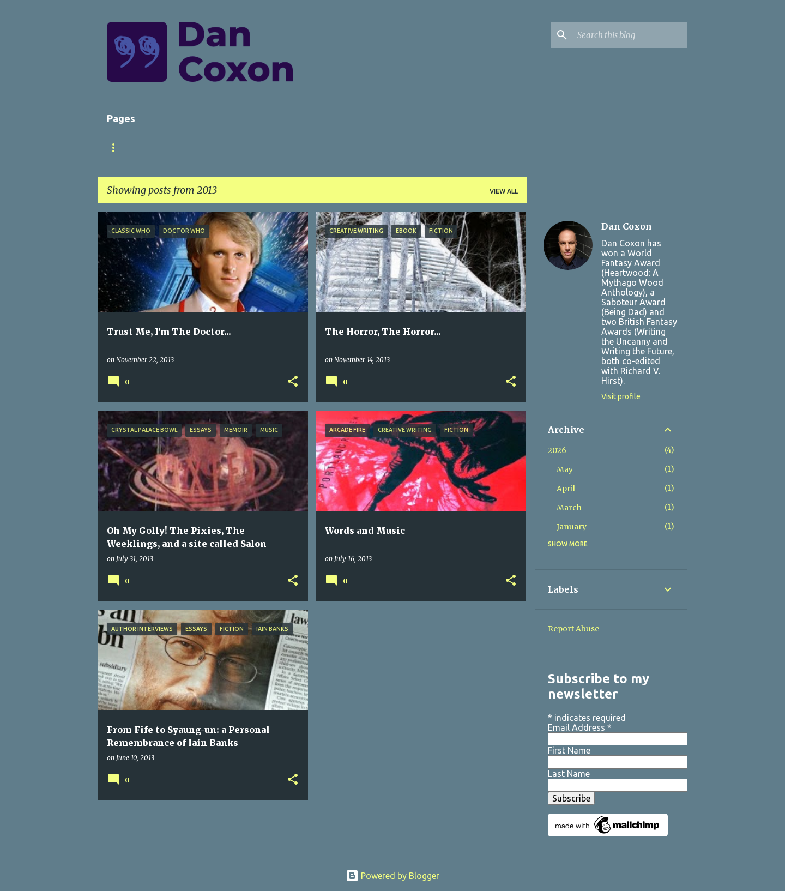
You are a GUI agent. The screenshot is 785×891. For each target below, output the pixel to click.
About (164, 147)
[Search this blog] (630, 35)
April (566, 488)
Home (117, 147)
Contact (389, 147)
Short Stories (274, 147)
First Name (569, 750)
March (569, 508)
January (572, 527)
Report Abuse (573, 629)
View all (504, 191)
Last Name (569, 774)
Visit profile (621, 396)
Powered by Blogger (392, 876)
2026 (557, 450)
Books (212, 147)
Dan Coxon (626, 226)
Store (336, 147)
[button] (292, 382)
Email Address (580, 727)
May (565, 469)
